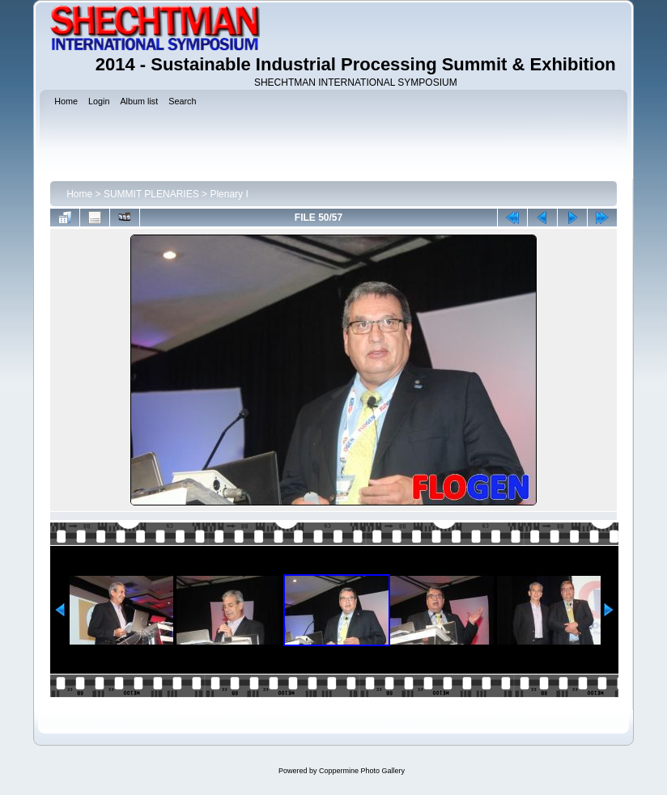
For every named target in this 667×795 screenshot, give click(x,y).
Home (79, 194)
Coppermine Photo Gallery (362, 771)
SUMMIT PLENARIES (151, 194)
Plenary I (229, 194)
